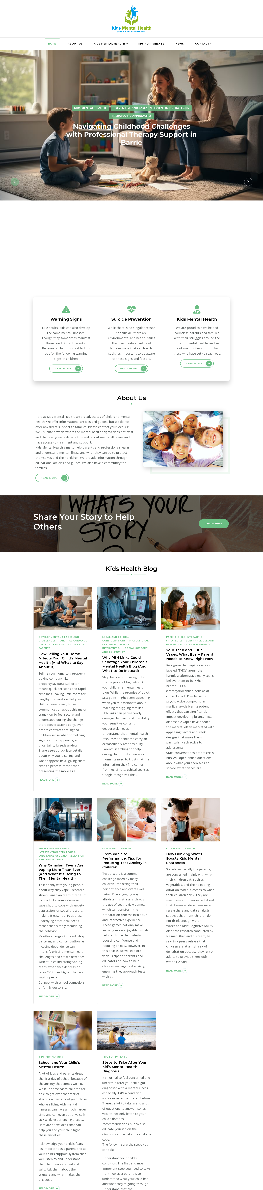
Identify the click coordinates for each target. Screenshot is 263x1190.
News (180, 43)
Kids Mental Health (109, 43)
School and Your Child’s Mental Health (59, 977)
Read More (63, 280)
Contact (202, 43)
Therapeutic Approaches (131, 116)
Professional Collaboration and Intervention (125, 557)
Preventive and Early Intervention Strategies (151, 108)
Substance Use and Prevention (61, 768)
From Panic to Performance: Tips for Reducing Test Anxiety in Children (124, 772)
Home (52, 43)
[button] (15, 138)
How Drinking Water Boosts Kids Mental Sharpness (184, 770)
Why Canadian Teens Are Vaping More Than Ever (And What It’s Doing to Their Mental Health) (61, 784)
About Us (75, 43)
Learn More (213, 435)
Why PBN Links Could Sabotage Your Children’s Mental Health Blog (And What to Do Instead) (124, 576)
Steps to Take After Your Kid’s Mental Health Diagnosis (124, 979)
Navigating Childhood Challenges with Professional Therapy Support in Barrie (131, 134)
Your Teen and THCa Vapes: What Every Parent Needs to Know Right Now (189, 566)
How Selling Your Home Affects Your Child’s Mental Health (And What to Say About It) (63, 572)
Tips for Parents (151, 43)
